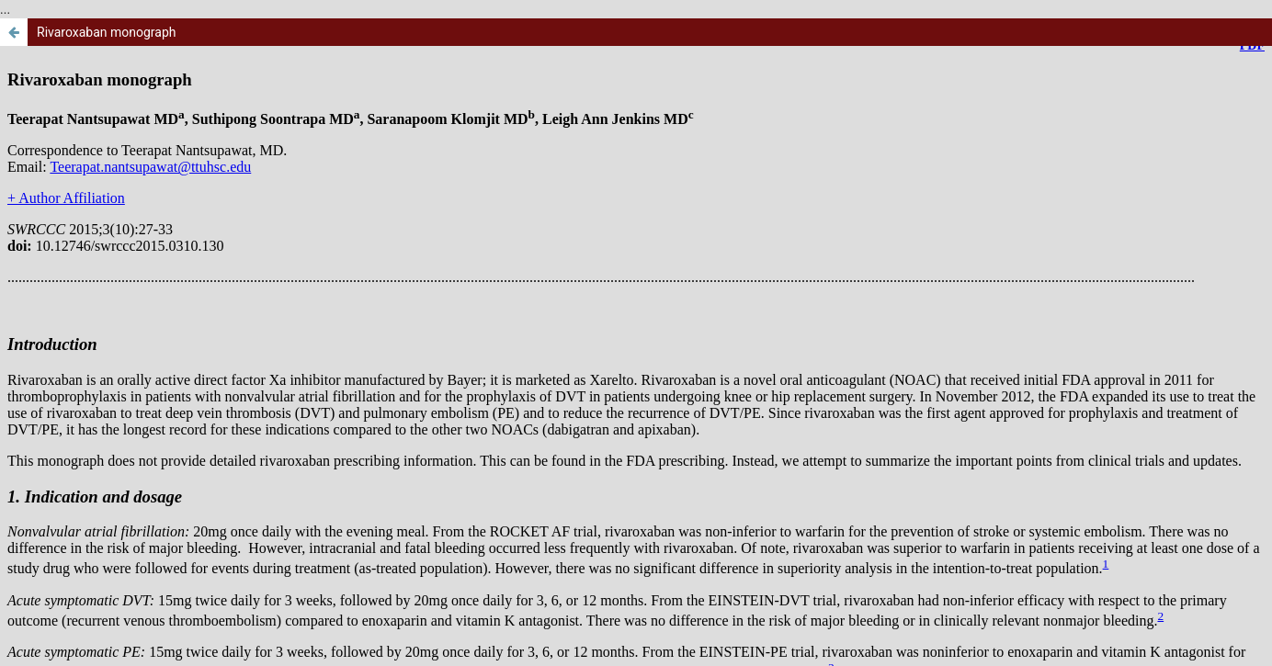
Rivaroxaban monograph (106, 32)
